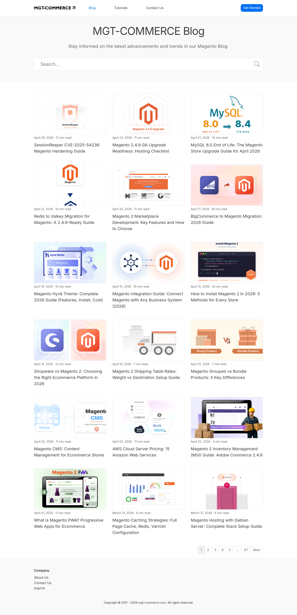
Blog (92, 8)
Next (256, 550)
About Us (41, 577)
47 (246, 550)
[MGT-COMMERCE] (54, 8)
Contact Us (154, 8)
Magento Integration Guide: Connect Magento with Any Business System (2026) (147, 300)
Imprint (39, 588)
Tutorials (121, 8)
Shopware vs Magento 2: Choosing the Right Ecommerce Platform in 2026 (68, 377)
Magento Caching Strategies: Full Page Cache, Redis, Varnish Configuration (144, 526)
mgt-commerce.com (152, 602)
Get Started (251, 8)
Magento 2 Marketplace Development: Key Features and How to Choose (148, 222)
